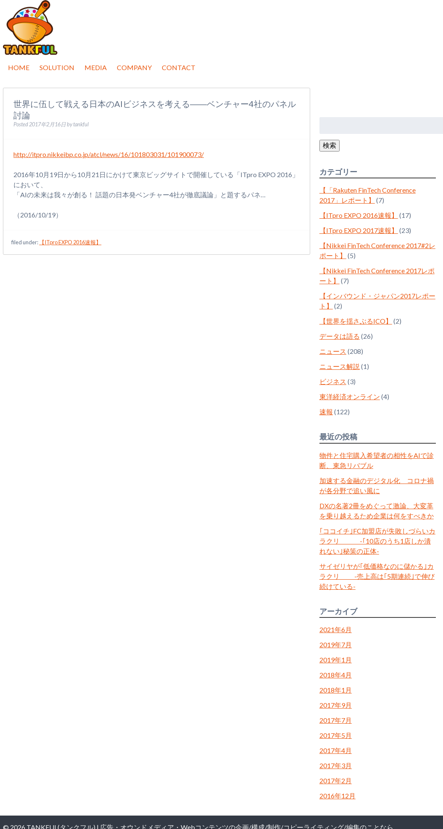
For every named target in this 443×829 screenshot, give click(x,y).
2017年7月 (335, 720)
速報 (326, 412)
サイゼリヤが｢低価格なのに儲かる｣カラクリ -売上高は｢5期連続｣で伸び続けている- (377, 576)
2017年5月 (335, 735)
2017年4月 (335, 750)
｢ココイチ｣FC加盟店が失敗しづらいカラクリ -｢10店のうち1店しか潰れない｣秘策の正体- (377, 541)
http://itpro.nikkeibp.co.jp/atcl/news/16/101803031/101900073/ (108, 154)
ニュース (332, 351)
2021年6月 (335, 629)
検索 (329, 145)
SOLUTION (57, 67)
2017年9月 (335, 705)
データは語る (339, 336)
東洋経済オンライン (349, 396)
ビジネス (332, 381)
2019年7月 (335, 645)
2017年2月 (335, 781)
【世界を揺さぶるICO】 (355, 321)
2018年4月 (335, 675)
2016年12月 (337, 796)
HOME (18, 67)
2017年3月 (335, 765)
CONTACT (178, 67)
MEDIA (95, 67)
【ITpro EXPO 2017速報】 (358, 230)
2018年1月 (335, 690)
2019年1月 (335, 660)
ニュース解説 (339, 366)
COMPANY (134, 67)
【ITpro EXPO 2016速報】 (70, 242)
